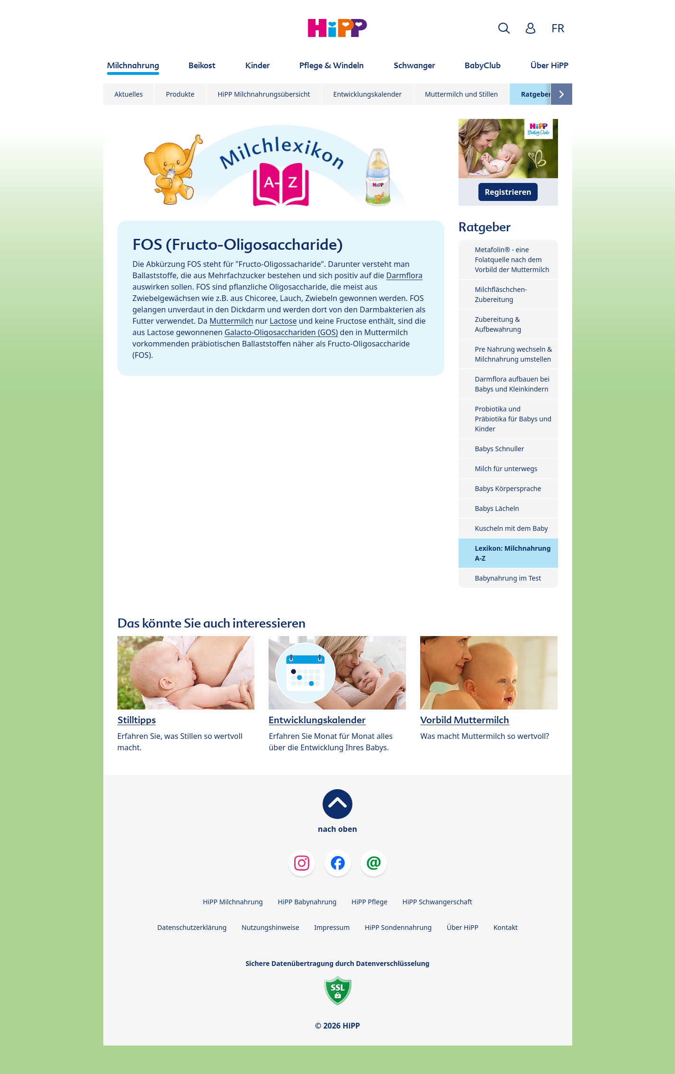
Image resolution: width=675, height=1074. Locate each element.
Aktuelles (129, 94)
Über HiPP (462, 927)
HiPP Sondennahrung (398, 927)
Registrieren (508, 192)
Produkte (180, 94)
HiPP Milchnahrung (233, 901)
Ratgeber (536, 94)
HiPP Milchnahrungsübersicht (264, 94)
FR (557, 28)
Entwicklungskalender (367, 94)
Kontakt (506, 927)
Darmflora (404, 275)
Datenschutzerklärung (191, 927)
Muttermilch (231, 321)
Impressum (332, 927)
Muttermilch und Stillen (461, 94)
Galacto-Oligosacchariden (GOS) (281, 332)
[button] (504, 28)
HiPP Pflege (369, 901)
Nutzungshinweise (270, 927)
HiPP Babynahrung (307, 901)
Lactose (283, 321)
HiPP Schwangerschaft (437, 901)
